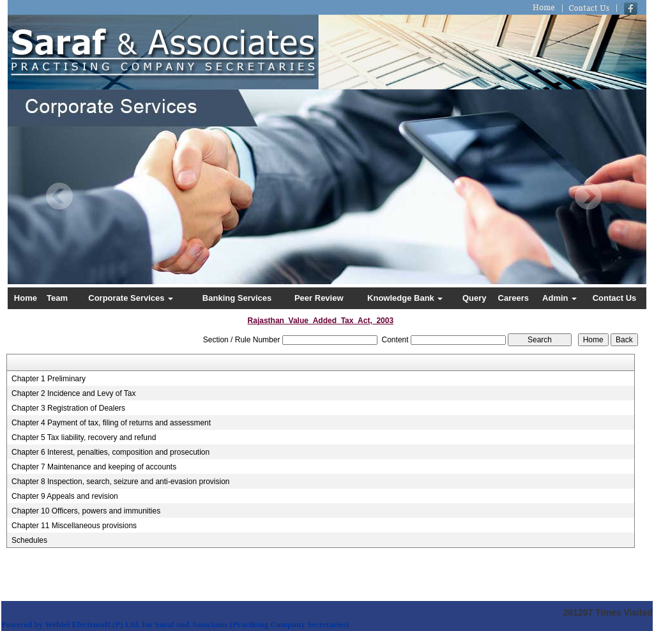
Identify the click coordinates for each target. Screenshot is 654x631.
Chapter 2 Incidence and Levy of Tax (73, 393)
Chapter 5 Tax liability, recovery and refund (83, 437)
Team (57, 298)
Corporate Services (130, 298)
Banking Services (236, 298)
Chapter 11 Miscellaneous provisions (74, 525)
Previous (59, 196)
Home (25, 298)
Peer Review (319, 298)
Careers (513, 298)
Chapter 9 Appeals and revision (64, 496)
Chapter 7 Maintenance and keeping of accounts (93, 466)
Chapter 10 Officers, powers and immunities (85, 510)
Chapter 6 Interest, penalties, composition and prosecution (110, 452)
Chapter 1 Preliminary (48, 378)
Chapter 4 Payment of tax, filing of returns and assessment (111, 422)
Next (588, 196)
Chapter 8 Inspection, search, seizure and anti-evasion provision (120, 481)
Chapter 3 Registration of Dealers (68, 408)
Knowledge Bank (405, 298)
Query (474, 298)
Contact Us (615, 298)
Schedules (29, 540)
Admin (559, 298)
